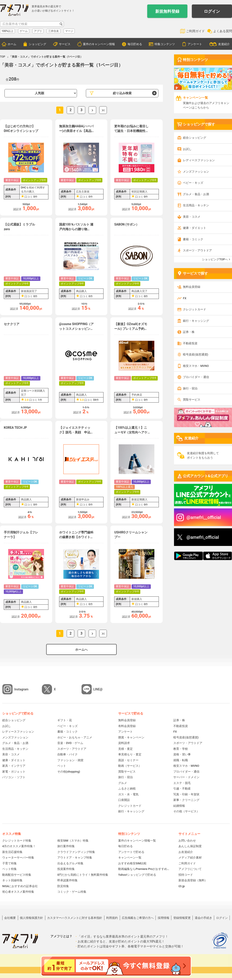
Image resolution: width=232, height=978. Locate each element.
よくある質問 (222, 31)
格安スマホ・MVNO (196, 366)
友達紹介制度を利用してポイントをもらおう (203, 455)
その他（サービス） (186, 811)
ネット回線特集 (12, 880)
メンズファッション (196, 171)
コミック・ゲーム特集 (71, 891)
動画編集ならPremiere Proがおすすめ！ (144, 869)
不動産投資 (190, 343)
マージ (69, 31)
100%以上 (7, 31)
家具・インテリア (13, 765)
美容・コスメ (191, 216)
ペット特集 (9, 869)
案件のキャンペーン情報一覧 (137, 840)
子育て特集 (9, 863)
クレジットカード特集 (16, 840)
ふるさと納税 (127, 788)
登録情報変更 (182, 917)
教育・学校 (180, 748)
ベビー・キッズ (193, 182)
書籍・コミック (193, 239)
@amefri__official (203, 517)
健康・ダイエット (194, 228)
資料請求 (124, 743)
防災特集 (63, 886)
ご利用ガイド (195, 31)
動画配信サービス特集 (16, 874)
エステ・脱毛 (182, 783)
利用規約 (112, 917)
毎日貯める (135, 44)
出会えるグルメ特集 (70, 863)
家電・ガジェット (13, 771)
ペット (61, 765)
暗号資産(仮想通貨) (195, 354)
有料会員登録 (127, 726)
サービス (64, 44)
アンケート (195, 44)
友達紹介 (224, 44)
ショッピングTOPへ (215, 259)
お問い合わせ (187, 840)
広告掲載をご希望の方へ (138, 917)
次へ (92, 110)
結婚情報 (179, 805)
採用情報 (163, 917)
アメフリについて (190, 869)
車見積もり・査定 (129, 754)
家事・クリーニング (186, 800)
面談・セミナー (128, 760)
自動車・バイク (67, 754)
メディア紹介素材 (190, 857)
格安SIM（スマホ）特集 (73, 840)
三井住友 (53, 31)
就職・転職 (180, 760)
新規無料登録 (167, 11)
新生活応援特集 (12, 852)
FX (184, 298)
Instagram (21, 689)
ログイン (212, 11)
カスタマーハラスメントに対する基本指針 (74, 917)
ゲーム (24, 31)
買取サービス (191, 399)
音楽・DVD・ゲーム (70, 743)
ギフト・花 (64, 720)
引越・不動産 (182, 788)
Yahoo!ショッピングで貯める (137, 874)
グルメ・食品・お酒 (196, 194)
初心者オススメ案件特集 (18, 891)
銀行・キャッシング (196, 320)
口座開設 (124, 800)
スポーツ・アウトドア (197, 250)
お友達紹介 (185, 852)
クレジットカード (194, 309)
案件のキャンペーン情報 (99, 44)
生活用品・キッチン (196, 205)
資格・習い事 (182, 754)
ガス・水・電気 (128, 794)
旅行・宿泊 (190, 388)
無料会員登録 (191, 286)
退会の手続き (203, 917)
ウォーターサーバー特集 (18, 857)
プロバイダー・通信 (196, 377)
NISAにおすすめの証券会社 (20, 886)
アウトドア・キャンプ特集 (74, 857)
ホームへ (81, 649)
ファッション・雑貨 (70, 760)
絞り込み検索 (122, 93)
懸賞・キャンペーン (131, 737)
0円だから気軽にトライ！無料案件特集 (82, 874)
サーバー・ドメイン (186, 777)
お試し (187, 149)
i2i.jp (181, 886)
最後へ (103, 110)
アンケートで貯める (131, 852)
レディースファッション (199, 160)
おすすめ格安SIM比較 (132, 863)
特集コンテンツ (165, 44)
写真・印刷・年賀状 (186, 794)
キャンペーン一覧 (129, 857)
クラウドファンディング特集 (76, 852)
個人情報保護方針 (31, 917)
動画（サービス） (129, 765)
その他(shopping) (68, 771)
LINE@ (98, 689)
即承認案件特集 (67, 880)
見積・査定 (125, 748)
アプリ (38, 31)
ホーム (12, 44)
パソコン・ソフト (13, 777)
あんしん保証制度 (190, 846)
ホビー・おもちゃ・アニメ (74, 737)
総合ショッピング (194, 137)
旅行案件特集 (66, 846)
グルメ (122, 783)
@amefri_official (202, 537)
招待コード (185, 874)
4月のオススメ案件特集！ (19, 846)
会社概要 (10, 917)
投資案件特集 (66, 869)
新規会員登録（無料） (192, 880)
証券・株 (189, 332)
